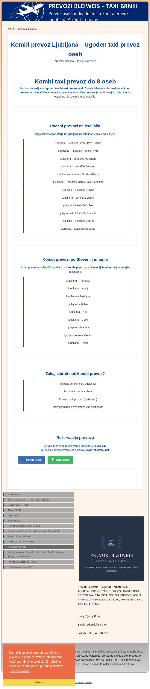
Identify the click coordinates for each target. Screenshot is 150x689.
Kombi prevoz (56, 259)
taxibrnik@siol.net (97, 449)
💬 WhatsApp (60, 459)
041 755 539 (99, 445)
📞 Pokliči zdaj (32, 459)
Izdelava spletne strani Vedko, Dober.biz (75, 683)
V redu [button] (39, 682)
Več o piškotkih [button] (20, 671)
